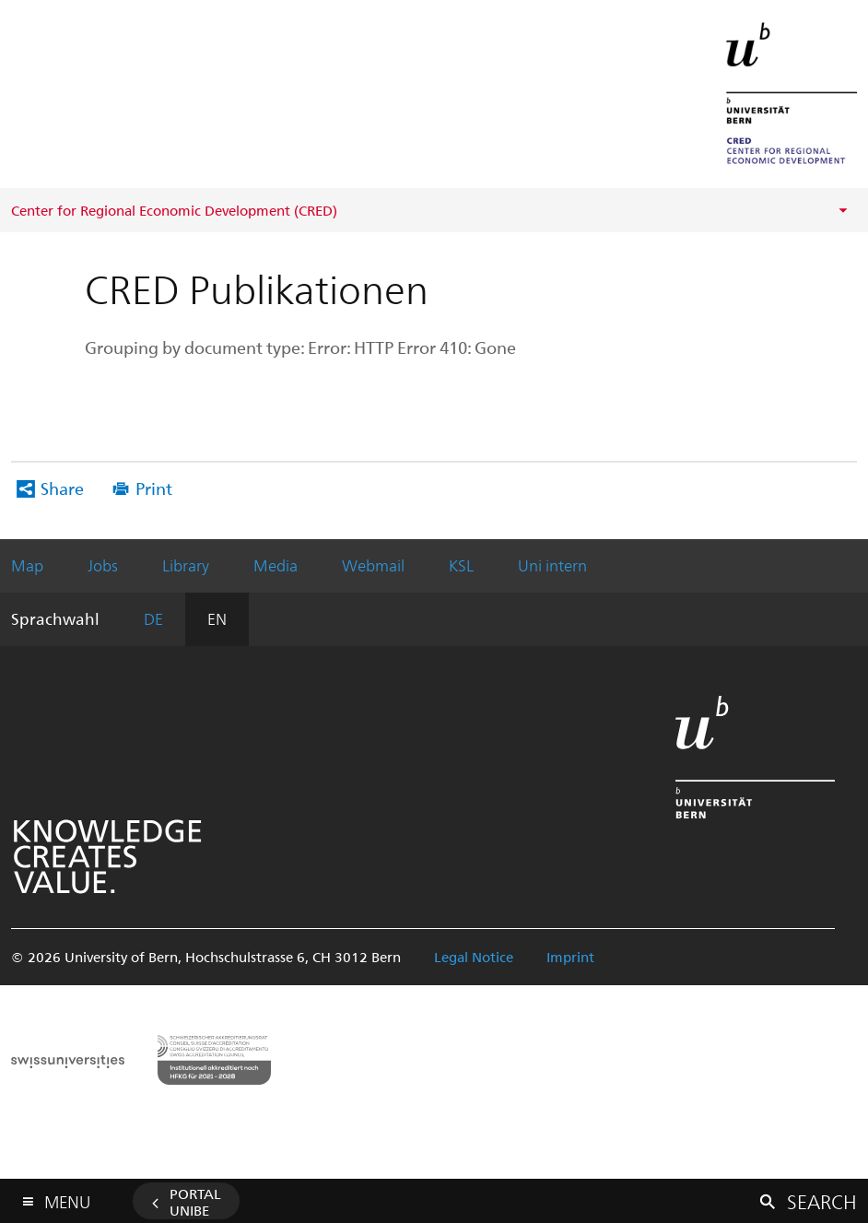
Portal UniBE (195, 1201)
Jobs (103, 565)
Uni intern (552, 565)
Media (275, 565)
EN (217, 618)
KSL (461, 565)
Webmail (373, 565)
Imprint (570, 956)
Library (185, 565)
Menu (67, 1197)
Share (62, 488)
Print (153, 488)
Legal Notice (473, 956)
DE (153, 618)
